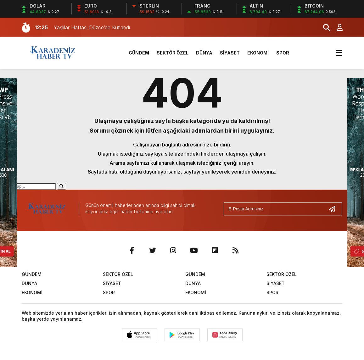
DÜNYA (204, 52)
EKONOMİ (258, 52)
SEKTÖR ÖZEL (172, 52)
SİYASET (230, 52)
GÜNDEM (139, 52)
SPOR (282, 52)
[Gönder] (334, 208)
